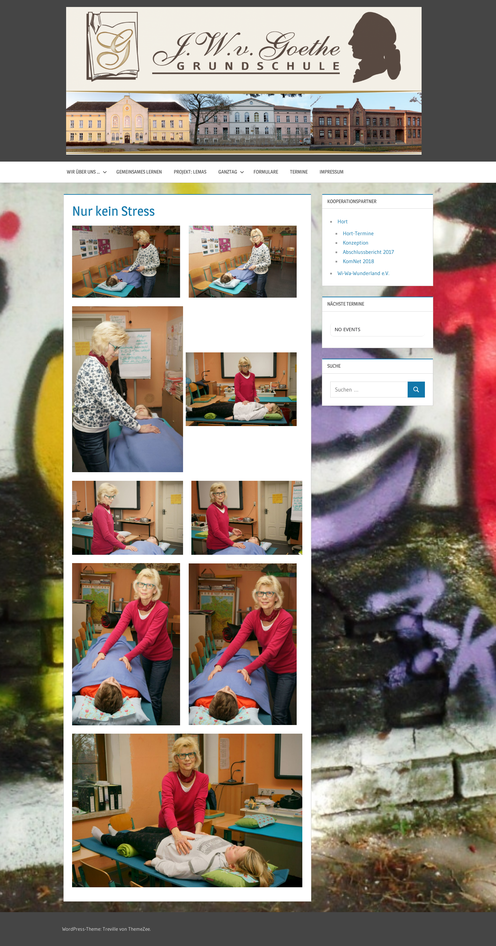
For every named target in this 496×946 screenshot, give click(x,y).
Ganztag (231, 172)
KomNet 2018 (358, 261)
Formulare (265, 172)
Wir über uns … (87, 172)
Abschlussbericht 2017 (368, 252)
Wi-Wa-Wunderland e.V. (363, 273)
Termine (299, 172)
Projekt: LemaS (190, 172)
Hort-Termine (358, 233)
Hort (343, 221)
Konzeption (355, 242)
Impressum (332, 172)
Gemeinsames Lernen (139, 172)
